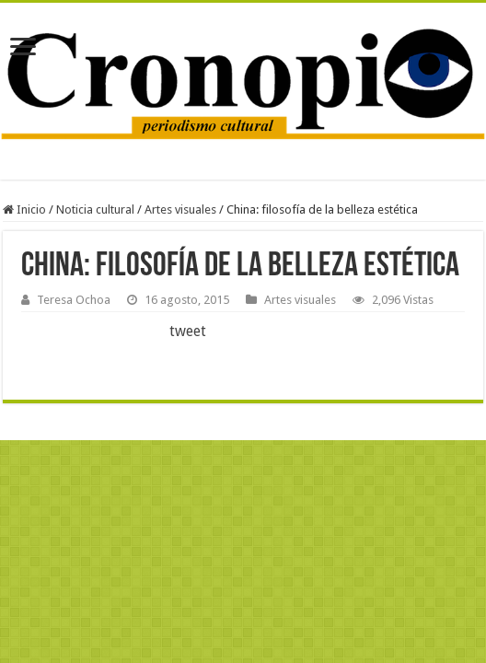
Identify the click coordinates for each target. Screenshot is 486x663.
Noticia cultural (95, 209)
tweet (187, 331)
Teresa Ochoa (73, 300)
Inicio (24, 209)
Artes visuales (180, 209)
